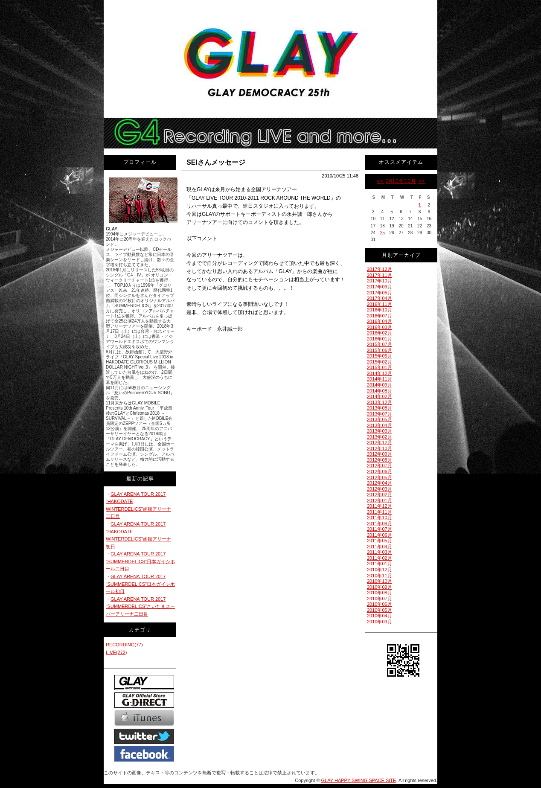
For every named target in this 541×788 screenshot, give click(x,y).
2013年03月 (379, 430)
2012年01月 (379, 500)
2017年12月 (379, 269)
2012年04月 (379, 483)
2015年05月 (379, 355)
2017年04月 (379, 298)
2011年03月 (379, 552)
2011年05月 (379, 540)
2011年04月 (379, 546)
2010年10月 (401, 181)
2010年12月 (379, 569)
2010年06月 (379, 604)
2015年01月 (379, 367)
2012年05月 (379, 477)
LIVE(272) (116, 652)
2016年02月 (379, 332)
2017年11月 (379, 275)
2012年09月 (379, 454)
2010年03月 (379, 621)
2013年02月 (379, 436)
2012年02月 (379, 494)
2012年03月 (379, 488)
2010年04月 (379, 615)
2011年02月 (379, 558)
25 (382, 232)
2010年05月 (379, 610)
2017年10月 (379, 280)
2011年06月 (379, 535)
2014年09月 (379, 384)
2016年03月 (379, 327)
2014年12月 (379, 373)
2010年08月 (379, 592)
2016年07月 (379, 315)
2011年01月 (379, 563)
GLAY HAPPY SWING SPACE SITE (358, 780)
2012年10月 (379, 448)
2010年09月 (379, 587)
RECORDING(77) (124, 644)
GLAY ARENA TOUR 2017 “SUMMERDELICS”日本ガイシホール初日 (140, 584)
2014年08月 (379, 390)
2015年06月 (379, 350)
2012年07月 (379, 465)
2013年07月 (379, 413)
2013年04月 (379, 425)
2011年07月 (379, 529)
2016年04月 (379, 321)
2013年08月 (379, 407)
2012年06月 (379, 471)
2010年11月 (379, 575)
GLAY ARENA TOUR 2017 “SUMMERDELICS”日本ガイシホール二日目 (140, 561)
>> (421, 181)
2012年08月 (379, 459)
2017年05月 (379, 292)
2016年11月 (379, 304)
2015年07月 (379, 344)
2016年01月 (379, 338)
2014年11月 (379, 378)
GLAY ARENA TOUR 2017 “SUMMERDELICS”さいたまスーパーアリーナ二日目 (140, 606)
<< (380, 181)
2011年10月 (379, 517)
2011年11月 (379, 512)
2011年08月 (379, 523)
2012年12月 (379, 442)
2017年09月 (379, 286)
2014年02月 (379, 396)
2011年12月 (379, 506)
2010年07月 (379, 598)
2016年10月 (379, 309)
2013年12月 (379, 402)
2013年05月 (379, 419)
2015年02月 (379, 361)
